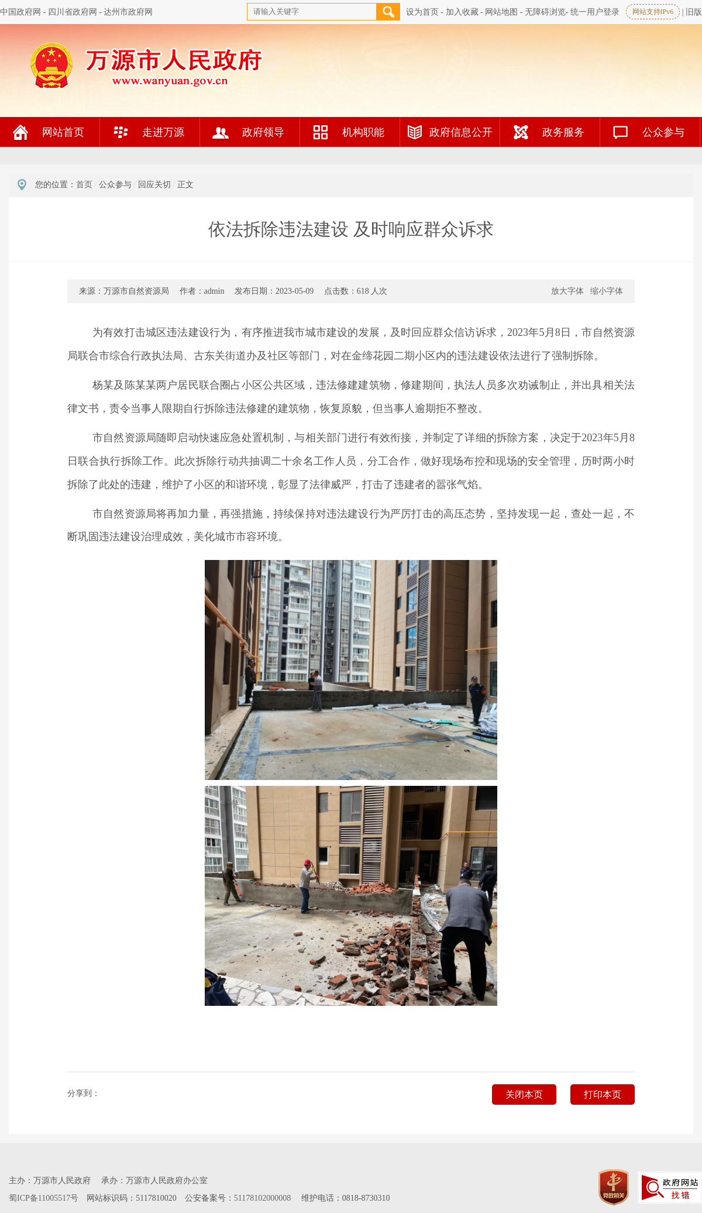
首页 (84, 184)
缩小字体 (606, 291)
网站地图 (501, 12)
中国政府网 (20, 12)
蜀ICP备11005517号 (43, 1198)
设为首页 (422, 12)
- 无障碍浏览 (543, 12)
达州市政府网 (128, 12)
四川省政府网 (72, 12)
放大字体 (567, 291)
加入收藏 (462, 12)
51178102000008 (262, 1198)
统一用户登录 (595, 12)
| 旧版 (692, 12)
